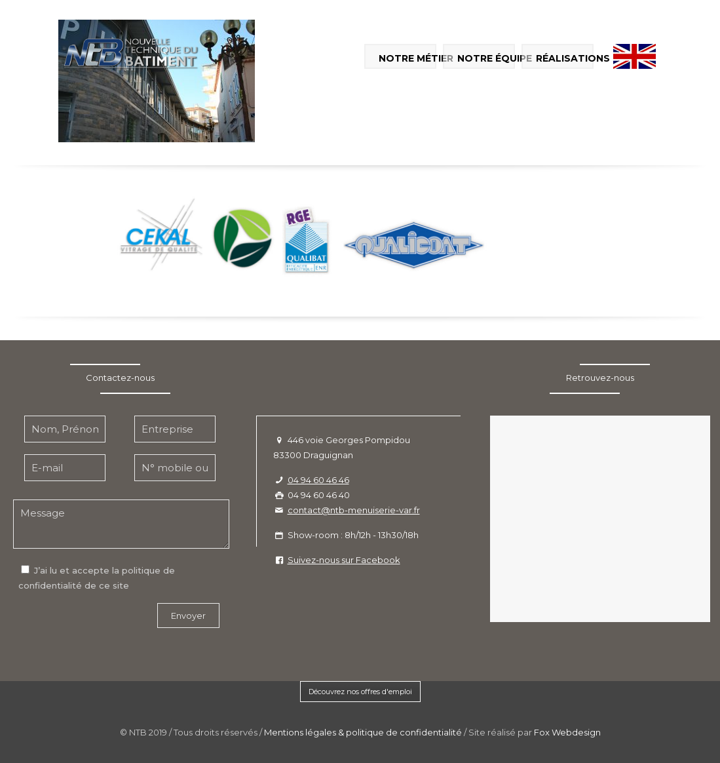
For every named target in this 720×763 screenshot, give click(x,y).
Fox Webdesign (567, 732)
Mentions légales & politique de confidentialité (363, 732)
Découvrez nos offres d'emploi (360, 691)
